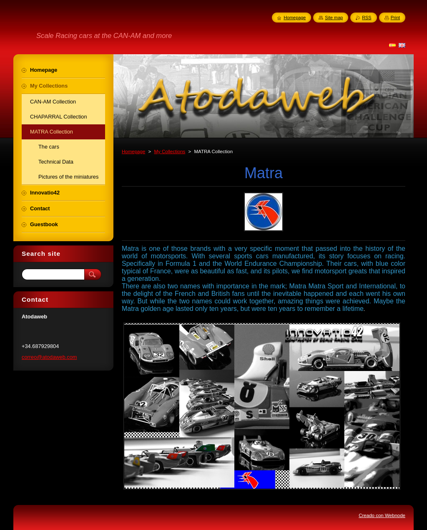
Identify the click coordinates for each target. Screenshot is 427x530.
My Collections (169, 151)
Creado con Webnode (382, 515)
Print (395, 17)
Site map (334, 17)
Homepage (133, 151)
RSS (366, 17)
